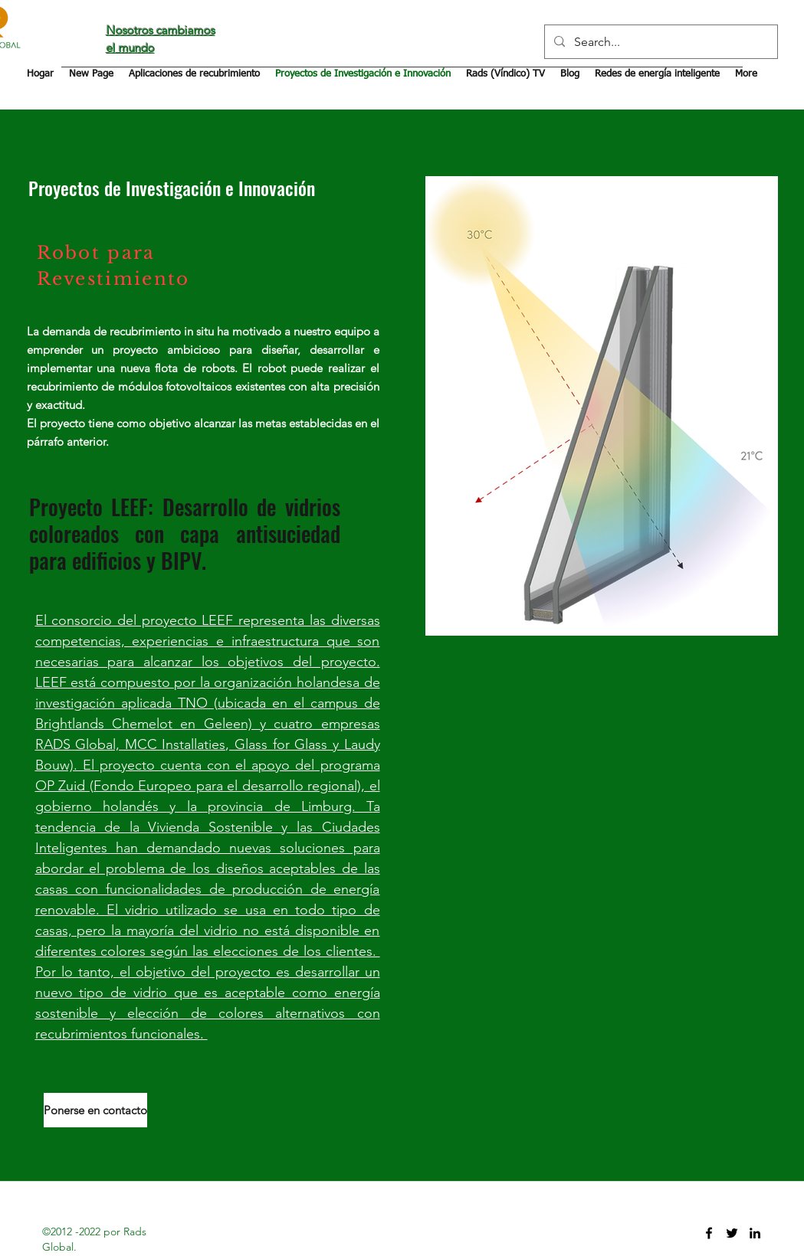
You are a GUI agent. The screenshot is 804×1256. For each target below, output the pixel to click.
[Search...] (659, 41)
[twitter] (732, 1233)
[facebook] (709, 1233)
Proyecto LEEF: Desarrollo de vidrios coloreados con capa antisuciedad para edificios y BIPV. (184, 533)
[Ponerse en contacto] (95, 1110)
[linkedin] (755, 1233)
